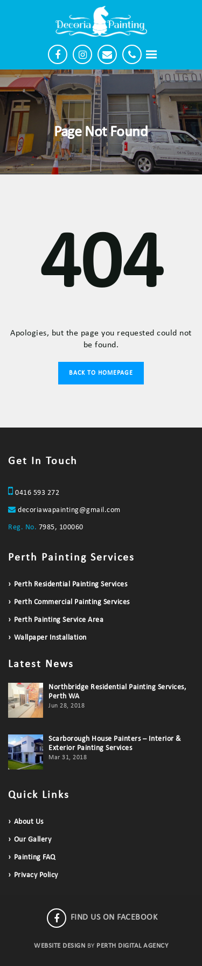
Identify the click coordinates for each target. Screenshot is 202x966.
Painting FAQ (34, 857)
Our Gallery (33, 840)
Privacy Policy (36, 875)
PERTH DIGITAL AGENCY (132, 945)
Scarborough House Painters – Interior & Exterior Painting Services (115, 743)
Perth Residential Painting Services (71, 584)
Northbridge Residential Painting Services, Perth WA (117, 692)
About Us (29, 822)
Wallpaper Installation (50, 638)
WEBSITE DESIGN (59, 945)
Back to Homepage (101, 373)
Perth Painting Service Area (59, 620)
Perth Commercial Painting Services (72, 602)
